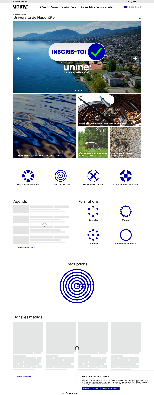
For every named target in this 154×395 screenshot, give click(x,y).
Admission (55, 7)
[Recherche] (140, 2)
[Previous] (19, 59)
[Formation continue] (126, 235)
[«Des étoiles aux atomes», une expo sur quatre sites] (109, 110)
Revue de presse (23, 377)
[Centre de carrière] (61, 176)
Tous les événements (25, 247)
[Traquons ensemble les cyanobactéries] (125, 142)
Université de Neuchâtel (20, 1)
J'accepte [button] (86, 388)
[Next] (135, 59)
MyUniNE (132, 2)
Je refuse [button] (96, 388)
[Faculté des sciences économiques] (139, 7)
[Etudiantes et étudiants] (126, 176)
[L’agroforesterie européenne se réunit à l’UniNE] (93, 142)
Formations (65, 7)
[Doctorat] (93, 235)
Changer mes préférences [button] (110, 388)
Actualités (109, 7)
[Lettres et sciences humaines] (128, 7)
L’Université (45, 7)
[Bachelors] (93, 212)
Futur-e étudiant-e (96, 7)
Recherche (75, 7)
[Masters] (126, 212)
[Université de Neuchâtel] (20, 7)
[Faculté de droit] (135, 7)
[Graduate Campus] (93, 176)
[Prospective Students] (28, 176)
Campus (84, 7)
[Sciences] (132, 7)
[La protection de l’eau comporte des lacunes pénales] (44, 126)
